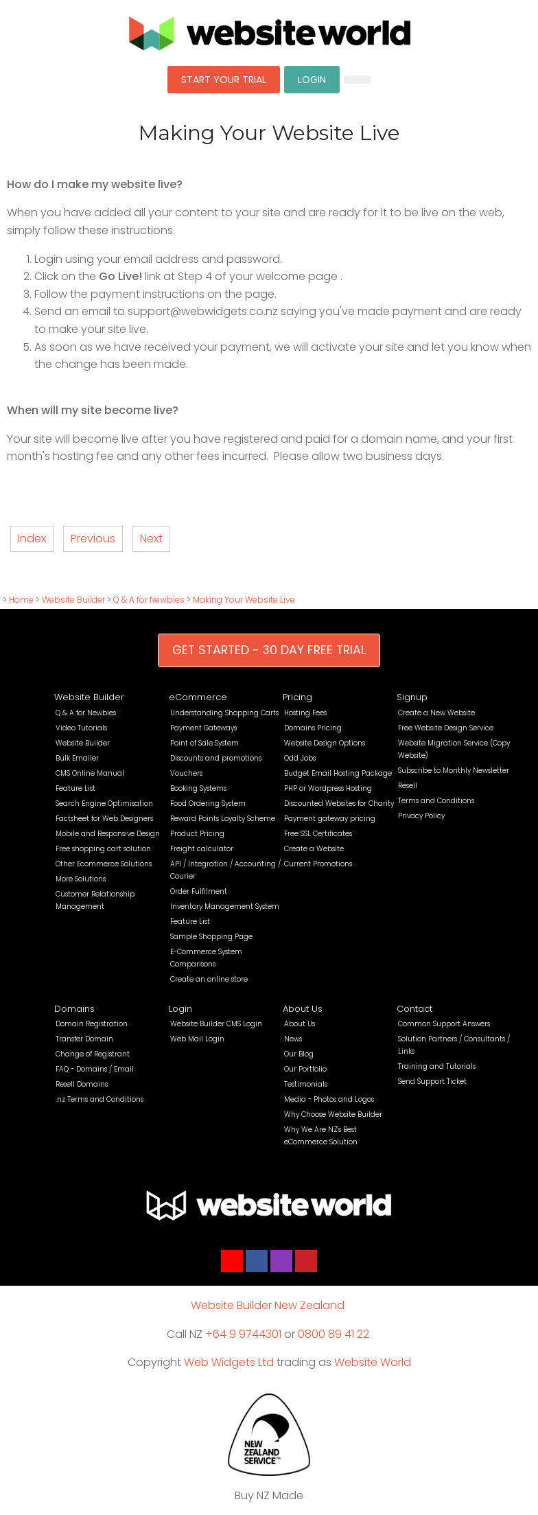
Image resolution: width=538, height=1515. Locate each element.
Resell (407, 785)
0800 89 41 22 (333, 1334)
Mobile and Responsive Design (108, 834)
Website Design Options (324, 743)
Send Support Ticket (432, 1081)
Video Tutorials (81, 728)
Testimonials (305, 1084)
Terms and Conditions (436, 801)
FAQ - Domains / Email (95, 1069)
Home (21, 599)
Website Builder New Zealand (267, 1305)
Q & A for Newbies (149, 599)
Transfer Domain (84, 1039)
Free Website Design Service (445, 728)
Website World (372, 1362)
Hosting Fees (305, 713)
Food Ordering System (208, 803)
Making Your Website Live (244, 599)
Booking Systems (198, 788)
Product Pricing (197, 834)
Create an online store (209, 979)
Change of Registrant (93, 1054)
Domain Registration (92, 1024)
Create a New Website (436, 713)
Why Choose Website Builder (333, 1114)
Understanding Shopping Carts (224, 713)
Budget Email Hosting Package (338, 773)
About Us (303, 1008)
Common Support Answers (444, 1024)
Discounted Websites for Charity (339, 803)
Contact (414, 1008)
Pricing (297, 697)
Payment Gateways (203, 728)
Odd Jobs (300, 758)
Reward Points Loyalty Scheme (222, 818)
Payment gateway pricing (329, 818)
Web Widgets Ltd (229, 1362)
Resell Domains (82, 1084)
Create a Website (314, 849)
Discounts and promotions (215, 758)
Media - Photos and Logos (329, 1099)
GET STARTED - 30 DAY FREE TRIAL (269, 650)
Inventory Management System (224, 906)
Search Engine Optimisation (104, 803)
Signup (412, 697)
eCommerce (198, 697)
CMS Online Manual (90, 773)
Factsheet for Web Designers (104, 818)
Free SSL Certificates (318, 834)
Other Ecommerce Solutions (104, 864)
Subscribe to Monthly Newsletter (453, 770)
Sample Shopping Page (211, 937)
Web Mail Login (197, 1039)
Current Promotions (318, 864)
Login (180, 1008)
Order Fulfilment (198, 891)
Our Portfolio (305, 1069)
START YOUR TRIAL (223, 79)
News (293, 1039)
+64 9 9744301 (243, 1334)
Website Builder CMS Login (216, 1024)
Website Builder (73, 599)
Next (151, 538)
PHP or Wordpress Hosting (328, 788)
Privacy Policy (421, 816)
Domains (74, 1008)
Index (32, 538)
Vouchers (186, 773)
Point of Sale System (204, 743)
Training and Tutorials (437, 1066)
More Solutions (81, 879)
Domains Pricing (313, 728)
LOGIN (312, 79)
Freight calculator (201, 849)
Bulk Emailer (77, 758)
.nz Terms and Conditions (99, 1099)
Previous (93, 538)
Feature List (75, 788)
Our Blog (299, 1054)
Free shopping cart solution (103, 849)
